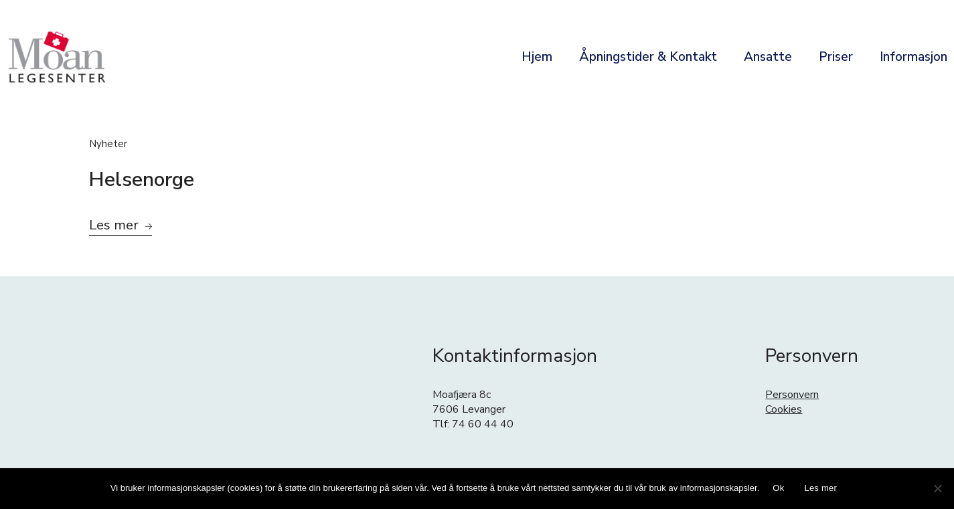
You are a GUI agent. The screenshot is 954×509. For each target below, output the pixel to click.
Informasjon (913, 57)
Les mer (820, 488)
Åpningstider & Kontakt (648, 57)
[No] (937, 488)
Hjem (537, 57)
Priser (836, 57)
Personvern (792, 394)
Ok (778, 488)
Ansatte (768, 57)
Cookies (783, 409)
